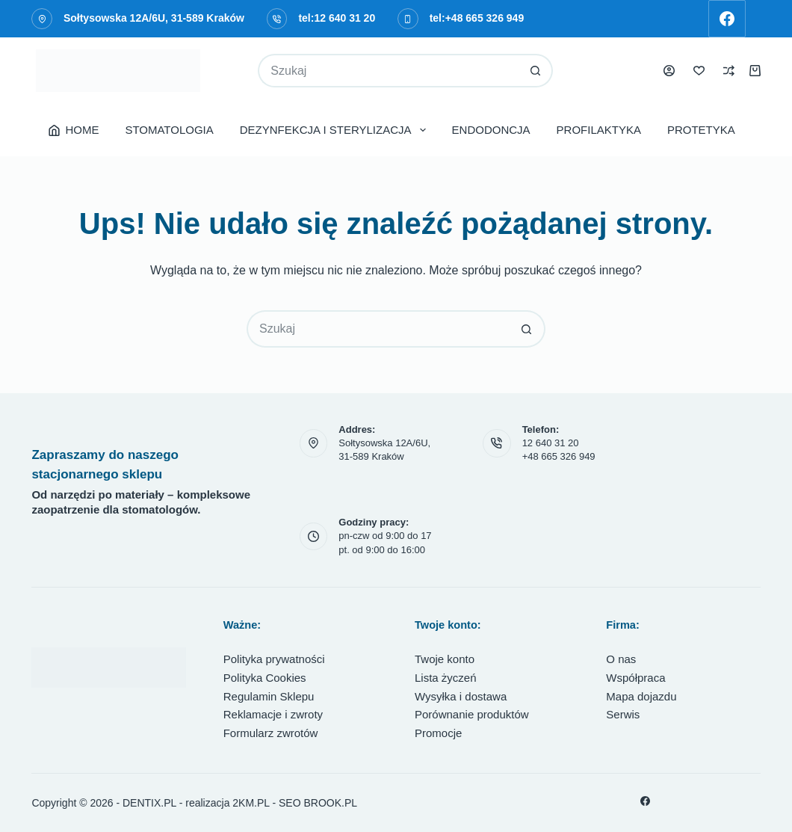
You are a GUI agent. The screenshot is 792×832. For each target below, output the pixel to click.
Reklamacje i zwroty (273, 714)
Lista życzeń (446, 677)
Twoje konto (444, 659)
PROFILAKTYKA (599, 129)
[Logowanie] (669, 70)
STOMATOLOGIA (169, 129)
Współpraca (635, 677)
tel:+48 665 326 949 (477, 18)
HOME (74, 129)
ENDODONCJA (491, 129)
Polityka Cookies (264, 677)
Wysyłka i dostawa (461, 696)
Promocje (438, 733)
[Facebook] (727, 18)
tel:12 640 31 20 (336, 18)
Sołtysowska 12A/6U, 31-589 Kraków (154, 18)
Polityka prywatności (274, 659)
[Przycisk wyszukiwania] (536, 70)
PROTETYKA (701, 129)
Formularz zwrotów (270, 733)
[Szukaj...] (388, 70)
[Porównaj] (728, 70)
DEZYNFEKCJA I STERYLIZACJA (336, 130)
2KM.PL (250, 803)
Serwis (623, 714)
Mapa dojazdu (641, 696)
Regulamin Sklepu (269, 696)
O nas (621, 659)
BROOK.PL (331, 803)
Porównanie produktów (472, 714)
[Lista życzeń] (699, 70)
